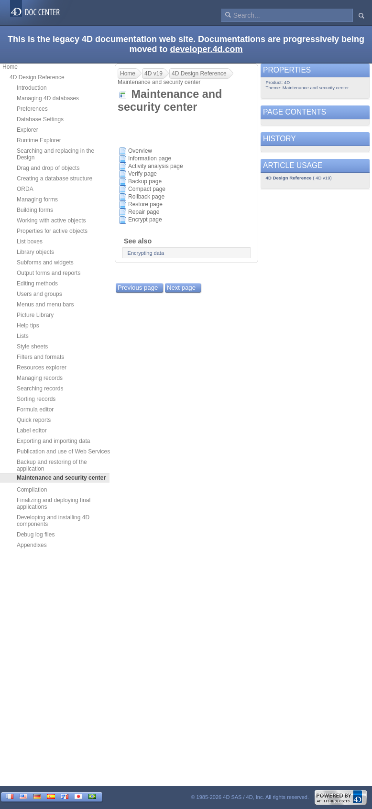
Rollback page (146, 196)
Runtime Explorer (39, 140)
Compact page (146, 189)
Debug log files (36, 534)
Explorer (27, 129)
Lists (23, 336)
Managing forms (37, 199)
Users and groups (39, 294)
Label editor (32, 430)
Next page (181, 287)
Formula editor (35, 409)
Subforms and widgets (45, 262)
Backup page (145, 181)
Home (10, 66)
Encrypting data (146, 253)
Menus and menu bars (45, 304)
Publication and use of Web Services (63, 451)
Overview (140, 150)
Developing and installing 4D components (53, 520)
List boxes (30, 241)
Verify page (142, 173)
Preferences (32, 108)
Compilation (32, 489)
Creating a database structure (54, 178)
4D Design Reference (37, 77)
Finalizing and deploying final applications (53, 503)
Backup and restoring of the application (52, 465)
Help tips (28, 325)
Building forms (35, 210)
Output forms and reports (48, 273)
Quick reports (34, 420)
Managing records (40, 378)
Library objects (35, 252)
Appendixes (32, 545)
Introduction (32, 87)
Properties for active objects (52, 231)
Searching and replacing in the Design (55, 154)
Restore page (145, 204)
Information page (149, 158)
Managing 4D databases (48, 98)
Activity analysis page (155, 166)
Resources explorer (41, 367)
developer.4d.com (206, 49)
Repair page (143, 212)
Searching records (40, 388)
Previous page (138, 287)
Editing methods (37, 283)
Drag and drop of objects (48, 168)
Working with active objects (51, 220)
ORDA (25, 189)
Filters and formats (40, 357)
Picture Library (35, 315)
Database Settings (40, 119)
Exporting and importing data (53, 441)
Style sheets (32, 346)
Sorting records (36, 399)
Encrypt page (145, 219)
